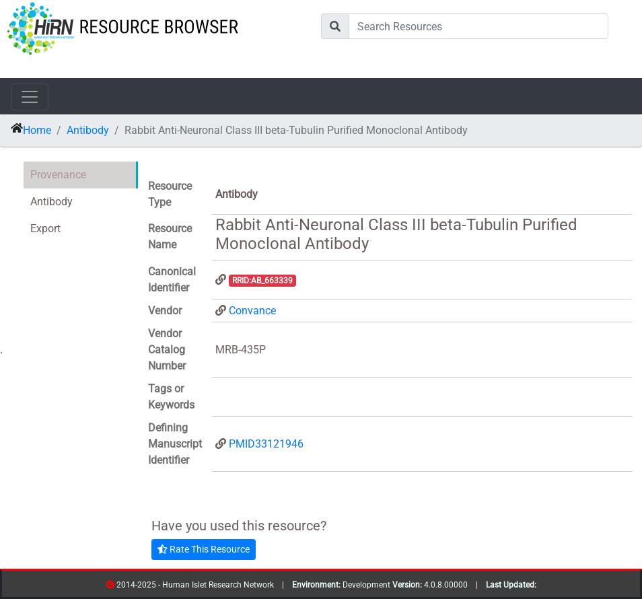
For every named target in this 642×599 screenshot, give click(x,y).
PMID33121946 (266, 443)
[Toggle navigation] (29, 96)
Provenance (58, 174)
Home (37, 130)
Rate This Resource (203, 549)
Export (45, 228)
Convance (252, 310)
